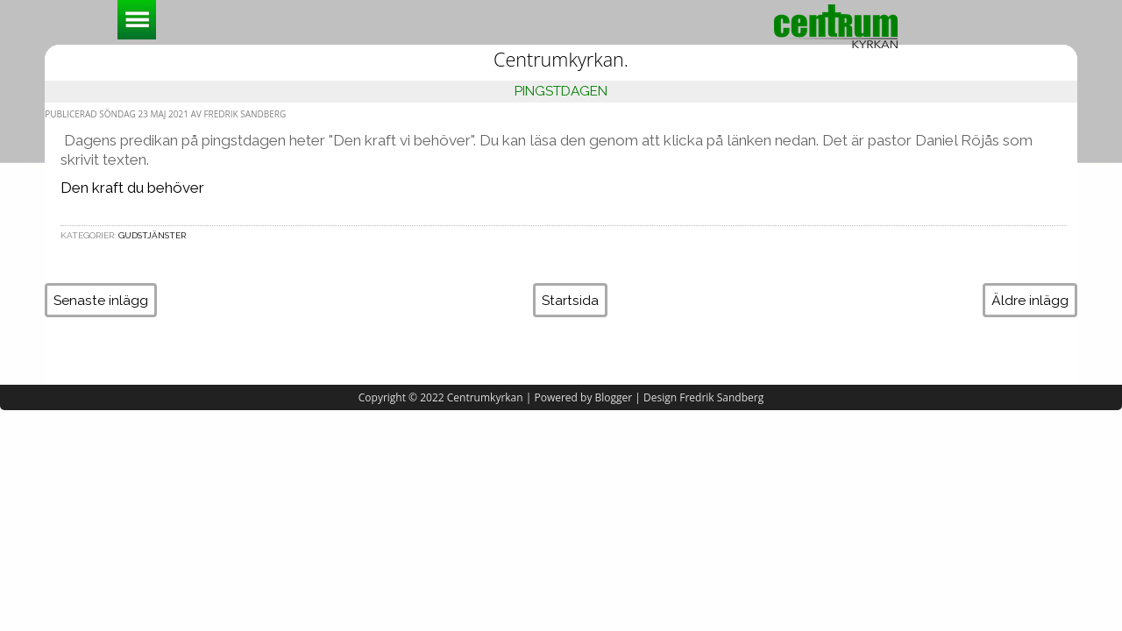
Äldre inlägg (1030, 300)
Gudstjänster (152, 235)
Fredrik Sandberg (721, 397)
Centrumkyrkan (485, 397)
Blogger (614, 397)
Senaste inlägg (100, 300)
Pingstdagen (561, 90)
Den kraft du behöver (132, 187)
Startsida (570, 300)
